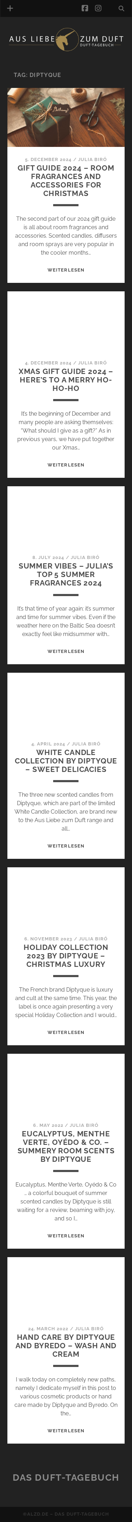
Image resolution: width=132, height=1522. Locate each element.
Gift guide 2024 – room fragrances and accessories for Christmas (66, 181)
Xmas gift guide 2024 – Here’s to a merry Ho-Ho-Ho (66, 380)
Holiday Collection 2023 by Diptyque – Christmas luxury (66, 956)
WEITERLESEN (66, 270)
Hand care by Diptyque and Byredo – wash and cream (66, 1345)
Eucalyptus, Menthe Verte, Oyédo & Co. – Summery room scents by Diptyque (66, 1146)
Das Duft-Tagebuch (66, 1477)
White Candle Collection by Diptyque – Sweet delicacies (66, 761)
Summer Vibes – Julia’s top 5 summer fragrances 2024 (66, 574)
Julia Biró (92, 159)
